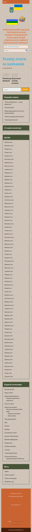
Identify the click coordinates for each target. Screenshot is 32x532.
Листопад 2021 (9, 261)
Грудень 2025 (9, 156)
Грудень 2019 (9, 336)
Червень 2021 (8, 275)
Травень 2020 (9, 319)
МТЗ (6, 423)
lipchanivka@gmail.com (18, 521)
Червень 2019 (8, 356)
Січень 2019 (8, 373)
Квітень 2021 (8, 281)
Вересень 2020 (9, 305)
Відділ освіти (9, 393)
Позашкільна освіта (11, 433)
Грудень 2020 (9, 295)
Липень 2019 (8, 353)
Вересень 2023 (9, 244)
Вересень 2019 (9, 346)
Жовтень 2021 (9, 264)
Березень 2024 (9, 224)
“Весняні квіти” (9, 108)
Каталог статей (9, 404)
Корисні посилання (11, 407)
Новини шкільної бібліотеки (15, 459)
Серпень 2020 (9, 309)
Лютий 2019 (8, 370)
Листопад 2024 (9, 200)
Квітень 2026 (8, 142)
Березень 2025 (9, 186)
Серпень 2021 (9, 271)
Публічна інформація (11, 439)
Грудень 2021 (9, 258)
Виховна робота (9, 389)
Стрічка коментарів (11, 478)
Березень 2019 (9, 366)
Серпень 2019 (9, 349)
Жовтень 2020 (9, 302)
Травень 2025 (8, 180)
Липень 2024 (8, 213)
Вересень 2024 (9, 207)
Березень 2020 (9, 326)
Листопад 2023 (9, 237)
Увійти (7, 471)
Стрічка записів (9, 475)
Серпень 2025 (9, 169)
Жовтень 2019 (9, 342)
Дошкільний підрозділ (12, 396)
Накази (7, 426)
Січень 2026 (8, 152)
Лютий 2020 (8, 329)
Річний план (8, 443)
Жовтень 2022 (9, 247)
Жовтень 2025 (9, 163)
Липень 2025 (8, 173)
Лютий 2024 (8, 227)
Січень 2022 (8, 254)
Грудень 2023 (9, 234)
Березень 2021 (9, 285)
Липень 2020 (9, 312)
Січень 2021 (8, 292)
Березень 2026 (9, 146)
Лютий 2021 (8, 288)
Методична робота (10, 419)
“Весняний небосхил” (11, 120)
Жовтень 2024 (9, 203)
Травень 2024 (9, 217)
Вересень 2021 (9, 268)
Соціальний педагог (11, 453)
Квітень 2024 (8, 220)
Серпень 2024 (9, 210)
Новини (7, 429)
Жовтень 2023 (9, 241)
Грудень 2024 (9, 197)
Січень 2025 (8, 193)
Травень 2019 (8, 360)
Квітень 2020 (9, 322)
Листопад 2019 (9, 339)
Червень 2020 (9, 315)
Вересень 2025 (9, 166)
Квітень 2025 (8, 183)
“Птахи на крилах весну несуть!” (14, 117)
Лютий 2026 (8, 149)
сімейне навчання (10, 446)
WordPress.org (9, 482)
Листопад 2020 (9, 298)
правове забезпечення (11, 436)
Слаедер (7, 450)
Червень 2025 (9, 176)
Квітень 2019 (8, 363)
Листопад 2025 (9, 159)
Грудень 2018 (9, 376)
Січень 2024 (8, 231)
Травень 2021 (8, 278)
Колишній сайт (16, 524)
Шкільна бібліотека (11, 456)
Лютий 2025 (8, 190)
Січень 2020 (8, 332)
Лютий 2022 (8, 251)
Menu (5, 2)
